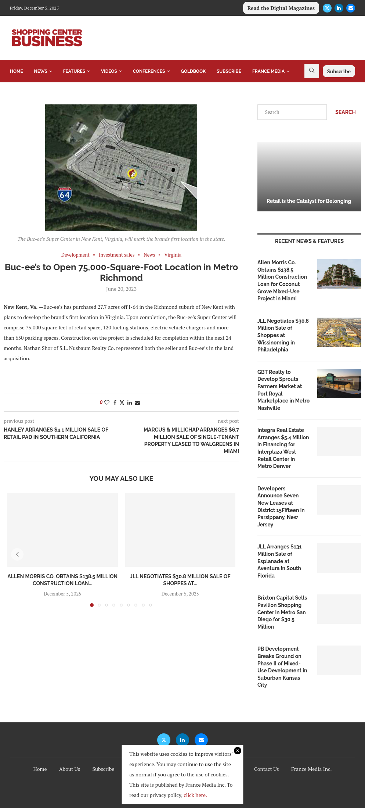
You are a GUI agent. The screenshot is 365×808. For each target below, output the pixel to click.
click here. (195, 794)
